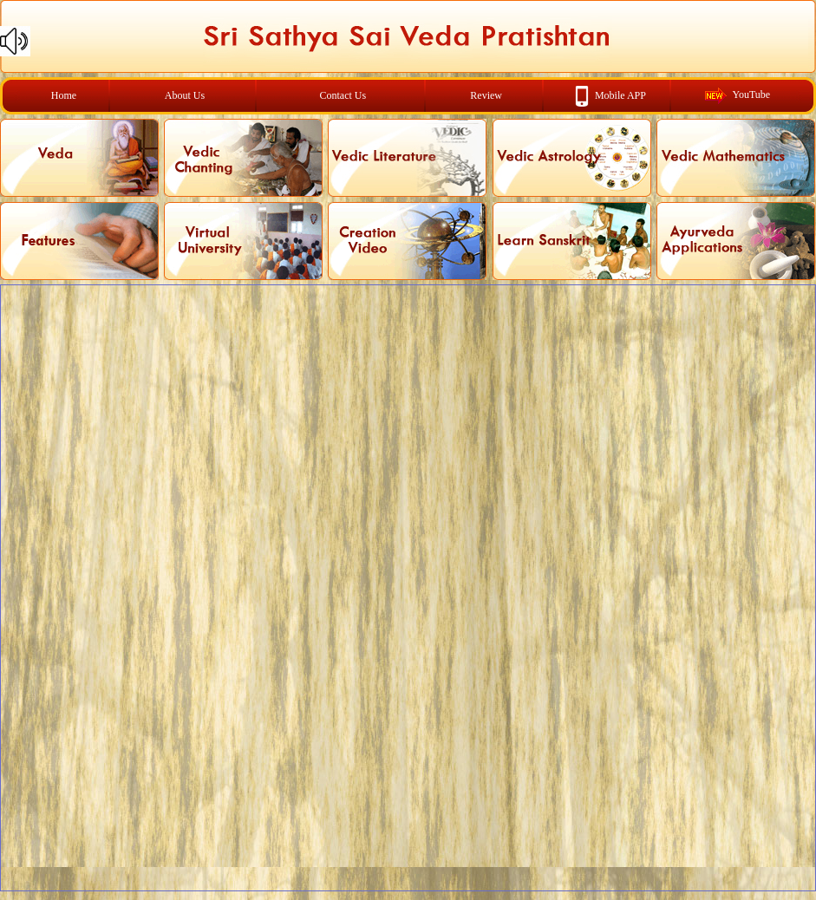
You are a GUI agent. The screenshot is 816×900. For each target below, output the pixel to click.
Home (63, 95)
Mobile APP (620, 94)
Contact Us (343, 95)
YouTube (751, 94)
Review (486, 95)
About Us (185, 95)
